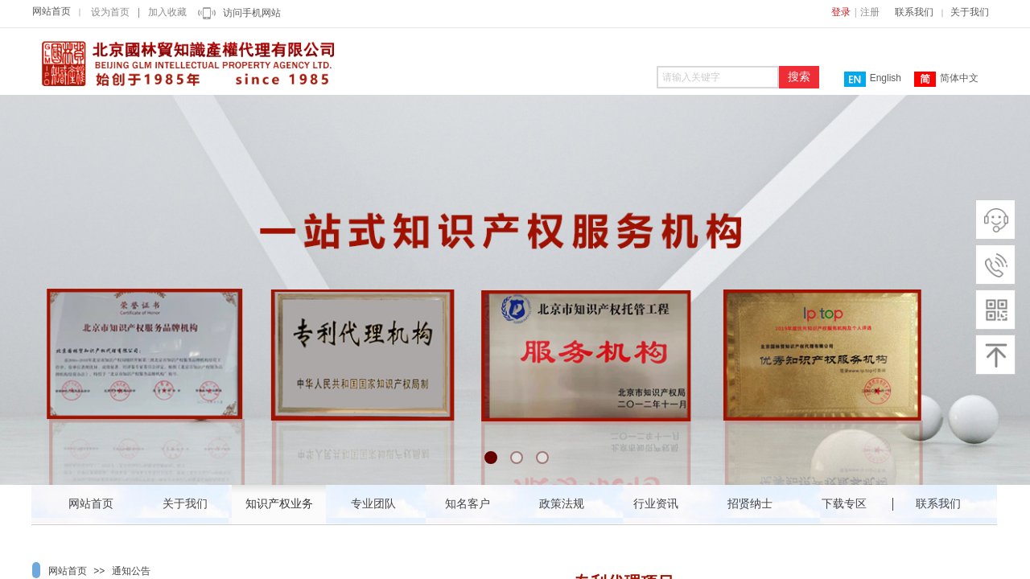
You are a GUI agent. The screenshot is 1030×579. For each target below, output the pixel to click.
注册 (870, 12)
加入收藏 (167, 12)
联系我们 (914, 12)
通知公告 (131, 571)
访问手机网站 (252, 12)
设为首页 (110, 12)
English (872, 79)
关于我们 (969, 12)
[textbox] (718, 77)
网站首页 (51, 11)
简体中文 (946, 79)
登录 (841, 12)
